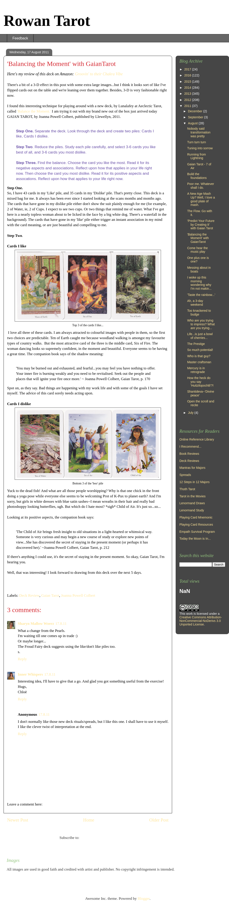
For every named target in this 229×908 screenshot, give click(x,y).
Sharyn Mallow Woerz (36, 623)
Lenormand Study (191, 510)
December (195, 111)
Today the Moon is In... (195, 538)
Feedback (20, 38)
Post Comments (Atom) (98, 838)
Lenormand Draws (192, 503)
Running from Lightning (196, 156)
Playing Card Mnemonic (196, 517)
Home (88, 820)
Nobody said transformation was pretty (198, 132)
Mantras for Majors (192, 467)
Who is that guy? (198, 356)
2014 (188, 87)
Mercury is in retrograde (196, 370)
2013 (188, 93)
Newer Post (17, 820)
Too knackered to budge (199, 312)
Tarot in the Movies (192, 496)
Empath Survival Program (197, 531)
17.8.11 (60, 623)
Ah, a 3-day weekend (195, 302)
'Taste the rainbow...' (201, 295)
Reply (22, 659)
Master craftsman (199, 362)
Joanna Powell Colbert (78, 595)
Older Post (159, 820)
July (191, 412)
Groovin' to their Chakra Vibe (99, 74)
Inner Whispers (30, 674)
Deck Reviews (189, 461)
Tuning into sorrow (200, 148)
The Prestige (196, 344)
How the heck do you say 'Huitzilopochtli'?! (200, 381)
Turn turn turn (196, 142)
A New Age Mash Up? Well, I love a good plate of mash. (201, 199)
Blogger (144, 898)
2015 (188, 81)
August (193, 123)
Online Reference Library (196, 439)
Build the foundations (197, 176)
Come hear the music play (197, 250)
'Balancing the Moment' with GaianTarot (198, 238)
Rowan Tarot (47, 20)
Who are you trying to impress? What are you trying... (201, 324)
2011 (188, 106)
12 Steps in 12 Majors (194, 482)
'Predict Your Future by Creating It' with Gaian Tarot (201, 224)
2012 (188, 100)
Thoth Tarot (187, 489)
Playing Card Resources (196, 524)
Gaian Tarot (50, 595)
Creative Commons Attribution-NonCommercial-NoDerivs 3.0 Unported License (200, 620)
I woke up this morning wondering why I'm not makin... (199, 283)
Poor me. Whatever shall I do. (200, 185)
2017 (188, 69)
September (196, 117)
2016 (188, 75)
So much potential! (200, 350)
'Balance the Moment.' (34, 111)
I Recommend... (190, 446)
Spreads (185, 475)
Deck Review (29, 595)
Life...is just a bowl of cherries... (200, 336)
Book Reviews (189, 453)
